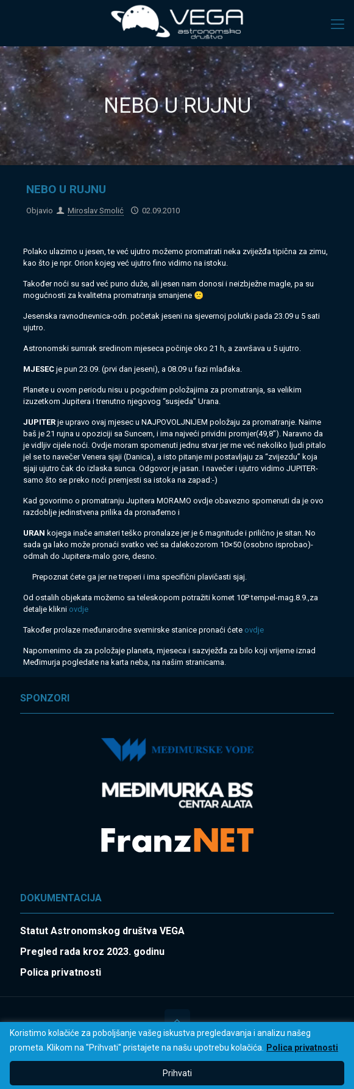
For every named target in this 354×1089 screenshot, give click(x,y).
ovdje (78, 609)
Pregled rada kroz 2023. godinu (92, 951)
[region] (177, 1055)
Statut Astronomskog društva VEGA (102, 931)
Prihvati (177, 1073)
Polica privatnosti (302, 1047)
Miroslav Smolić (96, 210)
